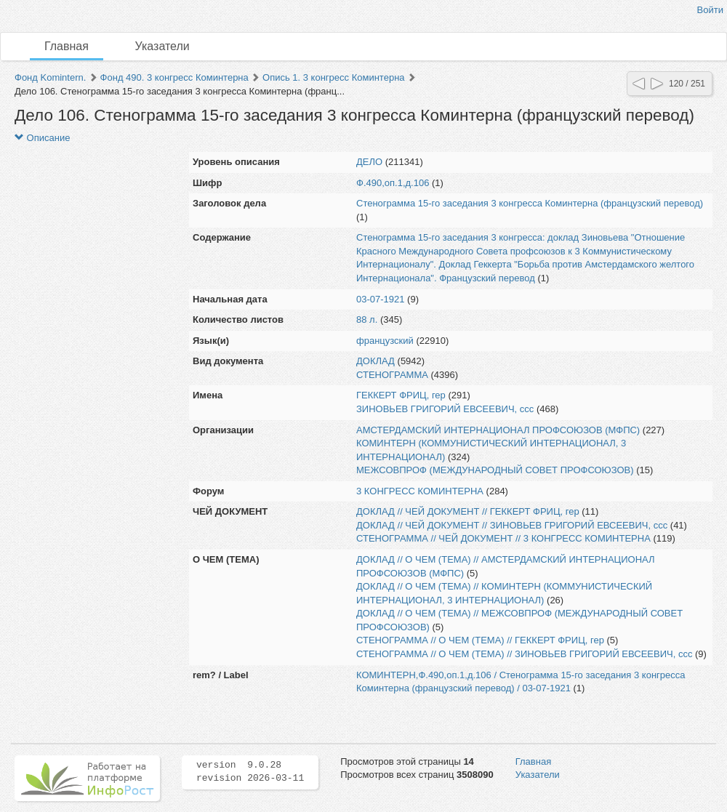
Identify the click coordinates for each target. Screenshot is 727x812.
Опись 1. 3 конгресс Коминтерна (333, 77)
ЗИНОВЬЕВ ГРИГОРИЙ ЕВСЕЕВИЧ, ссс (445, 408)
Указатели (162, 46)
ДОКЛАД (375, 360)
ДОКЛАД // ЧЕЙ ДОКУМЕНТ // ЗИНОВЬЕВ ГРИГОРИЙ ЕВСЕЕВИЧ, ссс (511, 525)
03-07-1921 (380, 299)
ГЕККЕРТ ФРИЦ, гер (401, 395)
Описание (42, 137)
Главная (66, 46)
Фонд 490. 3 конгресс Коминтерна (174, 77)
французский (385, 340)
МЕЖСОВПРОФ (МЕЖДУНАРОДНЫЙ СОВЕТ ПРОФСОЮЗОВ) (495, 470)
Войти (710, 9)
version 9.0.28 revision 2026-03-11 (250, 772)
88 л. (366, 319)
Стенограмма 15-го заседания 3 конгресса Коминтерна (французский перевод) (529, 203)
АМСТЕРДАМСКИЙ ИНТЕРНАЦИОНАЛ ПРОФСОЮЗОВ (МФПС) (498, 430)
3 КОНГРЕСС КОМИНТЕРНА (419, 491)
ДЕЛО (369, 161)
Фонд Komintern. (50, 77)
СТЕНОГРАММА (392, 374)
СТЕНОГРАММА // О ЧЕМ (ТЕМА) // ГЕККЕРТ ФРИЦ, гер (480, 640)
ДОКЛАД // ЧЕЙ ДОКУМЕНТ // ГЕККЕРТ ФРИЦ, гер (467, 511)
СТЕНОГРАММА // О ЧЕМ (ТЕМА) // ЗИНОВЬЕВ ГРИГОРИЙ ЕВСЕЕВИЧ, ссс (524, 653)
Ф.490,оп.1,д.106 (392, 182)
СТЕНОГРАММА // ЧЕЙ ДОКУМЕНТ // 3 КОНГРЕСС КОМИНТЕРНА (503, 538)
